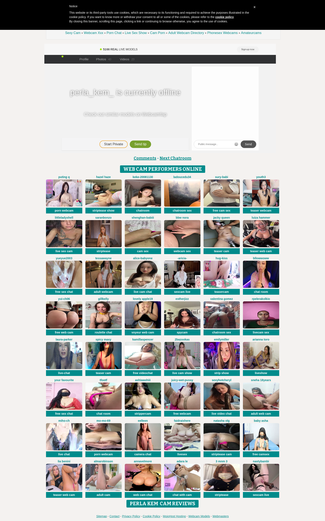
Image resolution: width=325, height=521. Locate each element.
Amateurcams (251, 33)
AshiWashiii (143, 380)
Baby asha (261, 420)
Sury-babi (221, 177)
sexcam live (182, 291)
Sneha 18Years (261, 380)
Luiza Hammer (261, 217)
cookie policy (224, 17)
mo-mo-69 (103, 420)
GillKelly (103, 298)
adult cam (103, 495)
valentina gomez (221, 298)
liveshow (261, 373)
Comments (145, 158)
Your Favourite (64, 380)
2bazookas (182, 339)
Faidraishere (182, 420)
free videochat (143, 373)
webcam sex (182, 251)
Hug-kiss (222, 258)
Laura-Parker (64, 339)
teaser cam (221, 251)
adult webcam (103, 291)
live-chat (64, 373)
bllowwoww (261, 258)
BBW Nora (182, 217)
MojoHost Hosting (174, 516)
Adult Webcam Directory (186, 33)
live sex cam (64, 251)
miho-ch (64, 420)
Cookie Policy (151, 516)
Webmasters (220, 516)
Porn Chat (114, 33)
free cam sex (221, 210)
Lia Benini (64, 461)
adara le (182, 461)
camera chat (142, 454)
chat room (261, 291)
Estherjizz (182, 298)
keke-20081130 (143, 177)
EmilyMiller (221, 339)
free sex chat (64, 291)
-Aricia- (182, 258)
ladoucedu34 (182, 177)
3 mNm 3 (222, 461)
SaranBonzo (103, 217)
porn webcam (64, 210)
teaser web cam (261, 251)
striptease (103, 251)
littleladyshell (64, 217)
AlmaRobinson (103, 461)
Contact (114, 516)
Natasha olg (221, 420)
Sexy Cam (73, 33)
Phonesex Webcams (222, 33)
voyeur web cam (143, 332)
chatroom (142, 210)
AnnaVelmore (143, 461)
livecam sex (261, 332)
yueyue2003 (64, 258)
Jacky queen (221, 217)
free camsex (261, 454)
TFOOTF (103, 380)
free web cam (64, 332)
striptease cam (221, 454)
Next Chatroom (175, 158)
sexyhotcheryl (221, 380)
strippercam (143, 413)
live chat (64, 454)
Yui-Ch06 (64, 298)
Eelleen (143, 420)
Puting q (64, 177)
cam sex (142, 251)
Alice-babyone (142, 258)
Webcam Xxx (93, 33)
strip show (221, 373)
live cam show (182, 373)
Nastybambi (261, 461)
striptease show (103, 210)
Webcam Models (199, 516)
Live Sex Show (136, 33)
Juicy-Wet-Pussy (182, 380)
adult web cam (261, 413)
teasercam (221, 291)
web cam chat (142, 495)
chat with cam (182, 495)
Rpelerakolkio (261, 298)
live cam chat (143, 291)
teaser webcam (261, 210)
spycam (182, 332)
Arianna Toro (261, 339)
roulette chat (103, 332)
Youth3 (261, 177)
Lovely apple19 (143, 298)
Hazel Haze (103, 177)
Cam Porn (157, 33)
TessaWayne (103, 258)
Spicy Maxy (103, 339)
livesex (182, 454)
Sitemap (101, 516)
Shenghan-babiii (143, 217)
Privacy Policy (131, 516)
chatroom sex (182, 210)
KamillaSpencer (142, 339)
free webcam (182, 413)
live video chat (222, 413)
